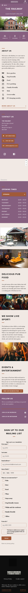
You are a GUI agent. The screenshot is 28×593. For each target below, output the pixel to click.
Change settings (6, 590)
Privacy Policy (8, 579)
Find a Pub (25, 2)
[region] (14, 170)
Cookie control (20, 579)
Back (5, 5)
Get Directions (9, 136)
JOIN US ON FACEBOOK (14, 412)
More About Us (8, 106)
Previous (3, 237)
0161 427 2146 (8, 141)
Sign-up (23, 38)
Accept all (23, 590)
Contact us (5, 38)
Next (25, 237)
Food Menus (15, 38)
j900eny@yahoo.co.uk (10, 146)
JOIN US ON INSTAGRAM (14, 416)
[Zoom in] (26, 161)
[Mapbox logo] (3, 180)
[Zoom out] (26, 163)
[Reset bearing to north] (26, 165)
